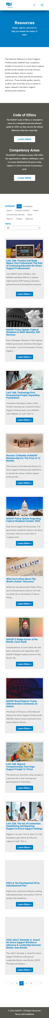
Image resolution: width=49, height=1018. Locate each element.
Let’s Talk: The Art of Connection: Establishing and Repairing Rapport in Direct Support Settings (24, 826)
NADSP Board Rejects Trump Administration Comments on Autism (21, 704)
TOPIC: (8, 224)
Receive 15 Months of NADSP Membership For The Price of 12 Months (23, 458)
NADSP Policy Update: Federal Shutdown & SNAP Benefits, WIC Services (23, 332)
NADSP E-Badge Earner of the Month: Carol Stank (22, 640)
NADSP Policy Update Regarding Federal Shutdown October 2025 (23, 520)
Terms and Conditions (24, 1014)
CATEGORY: (10, 206)
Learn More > (24, 294)
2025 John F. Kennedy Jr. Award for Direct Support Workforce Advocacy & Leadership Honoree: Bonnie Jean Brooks (23, 943)
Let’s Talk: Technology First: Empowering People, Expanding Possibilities (22, 395)
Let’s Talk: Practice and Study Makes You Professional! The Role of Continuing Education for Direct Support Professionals (24, 264)
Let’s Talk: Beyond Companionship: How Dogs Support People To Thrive (20, 767)
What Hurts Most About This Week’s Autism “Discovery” (21, 580)
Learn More (24, 139)
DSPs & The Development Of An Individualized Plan (23, 884)
